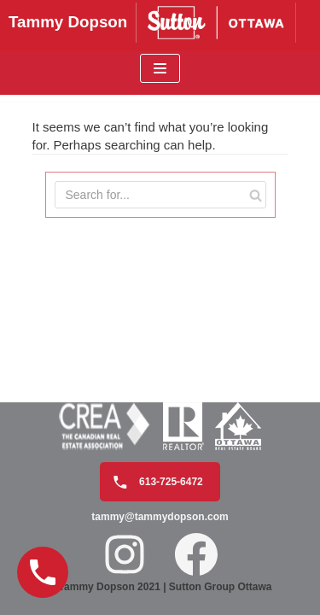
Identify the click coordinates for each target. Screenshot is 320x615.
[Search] (255, 195)
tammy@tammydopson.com (159, 517)
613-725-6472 (153, 482)
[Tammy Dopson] (160, 23)
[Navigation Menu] (160, 68)
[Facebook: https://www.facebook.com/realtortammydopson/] (196, 554)
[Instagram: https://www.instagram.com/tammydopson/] (124, 554)
